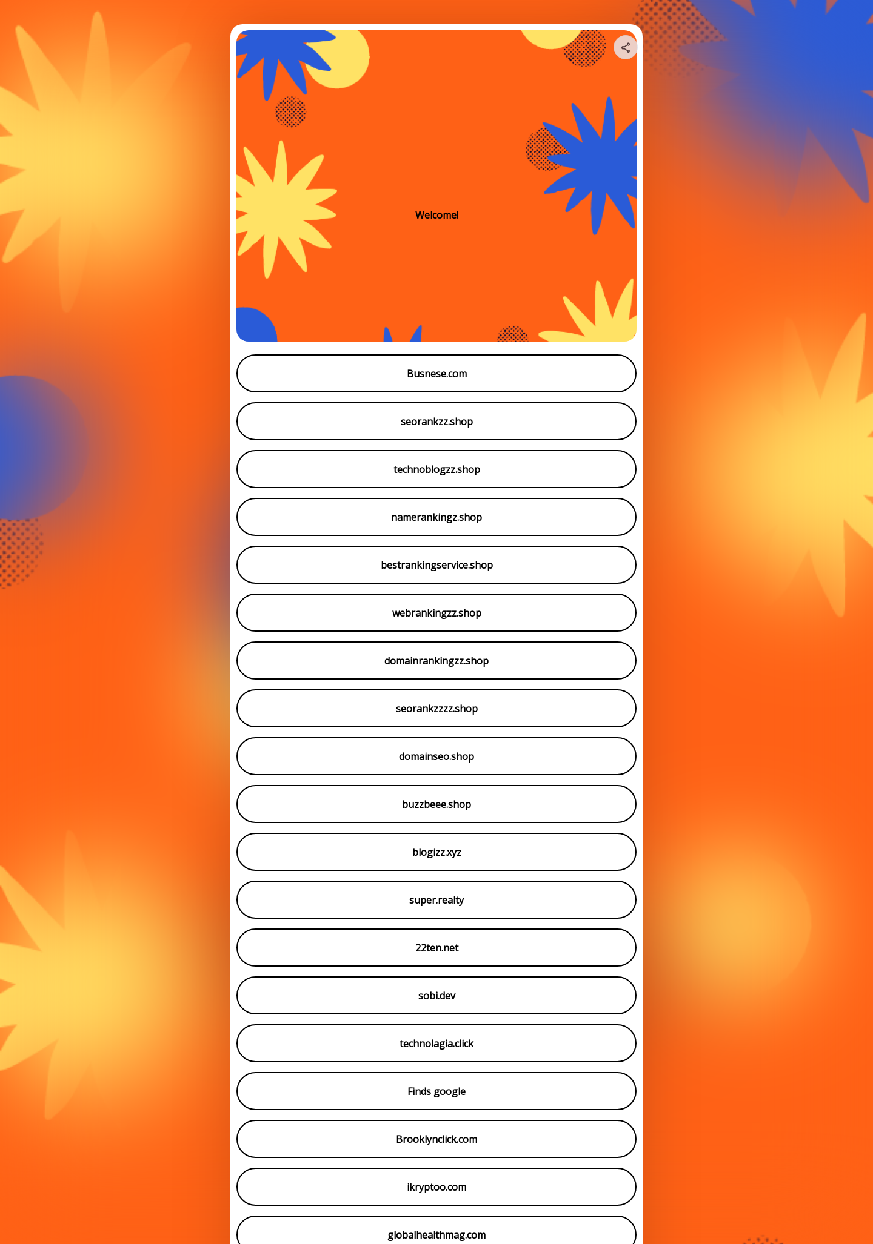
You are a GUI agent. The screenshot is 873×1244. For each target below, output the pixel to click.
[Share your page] (626, 47)
